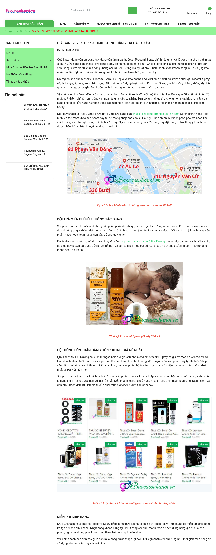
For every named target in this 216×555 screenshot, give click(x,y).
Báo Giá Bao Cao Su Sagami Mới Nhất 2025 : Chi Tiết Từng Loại (37, 139)
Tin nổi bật (15, 95)
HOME (63, 23)
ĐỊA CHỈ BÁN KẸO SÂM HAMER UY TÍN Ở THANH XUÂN (36, 169)
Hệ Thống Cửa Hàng (157, 23)
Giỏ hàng (206, 11)
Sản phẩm (80, 23)
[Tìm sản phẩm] (103, 10)
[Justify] (133, 10)
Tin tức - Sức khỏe (189, 23)
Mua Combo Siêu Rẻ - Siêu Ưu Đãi (117, 23)
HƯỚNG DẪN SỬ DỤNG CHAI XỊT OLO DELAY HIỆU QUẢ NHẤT (36, 109)
